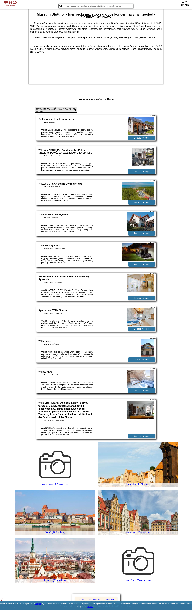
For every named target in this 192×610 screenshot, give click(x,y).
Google (38, 604)
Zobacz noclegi (141, 137)
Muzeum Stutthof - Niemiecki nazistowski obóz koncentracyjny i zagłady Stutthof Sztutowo (95, 600)
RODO (90, 607)
